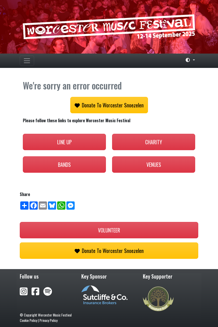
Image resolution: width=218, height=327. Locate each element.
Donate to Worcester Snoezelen (109, 105)
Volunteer (109, 230)
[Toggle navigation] (27, 61)
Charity (153, 142)
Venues (153, 164)
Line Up (64, 142)
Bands (64, 164)
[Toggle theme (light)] (188, 60)
